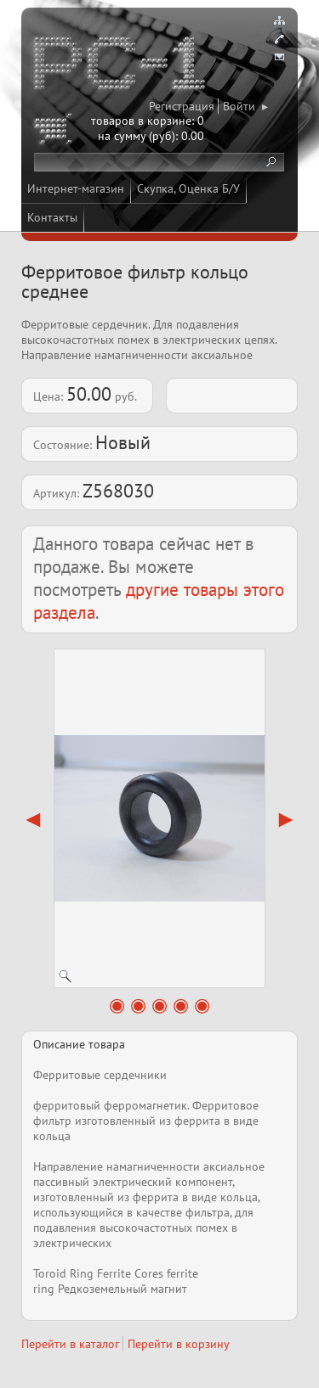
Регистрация (181, 106)
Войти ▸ (245, 106)
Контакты (52, 217)
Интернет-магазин (75, 188)
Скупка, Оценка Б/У (188, 188)
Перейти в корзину (179, 1343)
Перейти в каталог (70, 1343)
